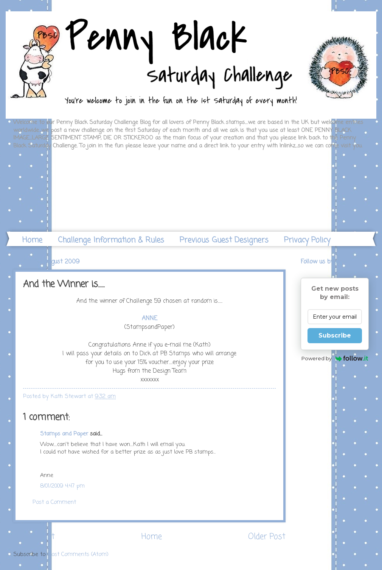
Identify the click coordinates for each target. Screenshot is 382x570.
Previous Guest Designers (224, 240)
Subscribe (334, 335)
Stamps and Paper (64, 434)
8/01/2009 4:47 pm (62, 486)
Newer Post (34, 537)
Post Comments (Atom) (78, 554)
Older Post (267, 537)
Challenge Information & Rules (111, 240)
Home (32, 240)
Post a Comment (54, 502)
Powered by (334, 358)
